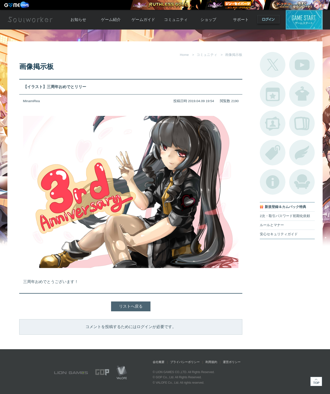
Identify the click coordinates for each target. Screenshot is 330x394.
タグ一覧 (272, 152)
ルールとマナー (272, 225)
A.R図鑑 (302, 123)
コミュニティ (176, 19)
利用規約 (211, 362)
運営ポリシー (232, 362)
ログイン (268, 20)
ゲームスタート (304, 20)
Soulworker (30, 20)
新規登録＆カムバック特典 (285, 207)
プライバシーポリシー (185, 362)
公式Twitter (272, 65)
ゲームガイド (143, 19)
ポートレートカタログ (272, 123)
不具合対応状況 (272, 182)
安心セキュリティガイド (279, 234)
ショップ (208, 19)
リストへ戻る (131, 306)
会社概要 (159, 362)
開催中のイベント (272, 94)
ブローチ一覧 (302, 152)
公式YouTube (302, 65)
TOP (316, 381)
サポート (241, 19)
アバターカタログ (302, 94)
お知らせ (78, 19)
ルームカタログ (302, 182)
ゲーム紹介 (111, 19)
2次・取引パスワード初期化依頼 (285, 216)
